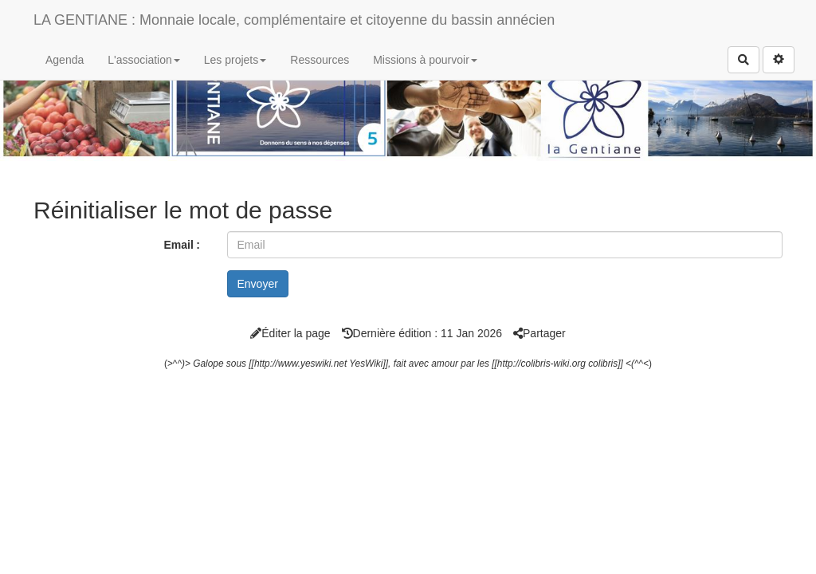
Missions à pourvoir (425, 59)
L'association (144, 59)
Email (178, 244)
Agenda (64, 59)
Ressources (319, 59)
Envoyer (257, 283)
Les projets (235, 59)
